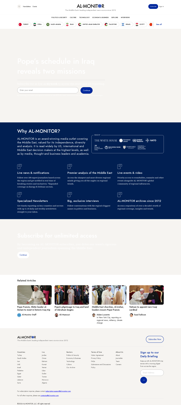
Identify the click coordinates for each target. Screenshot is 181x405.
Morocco (45, 380)
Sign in (161, 7)
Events (35, 7)
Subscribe (153, 7)
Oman (44, 358)
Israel (19, 367)
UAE (18, 364)
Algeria (44, 383)
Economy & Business (100, 18)
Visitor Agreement (97, 355)
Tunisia (44, 376)
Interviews (125, 18)
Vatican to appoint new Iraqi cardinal (143, 308)
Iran (18, 361)
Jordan (44, 355)
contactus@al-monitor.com (49, 395)
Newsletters (27, 7)
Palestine (20, 370)
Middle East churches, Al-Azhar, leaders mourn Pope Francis (108, 308)
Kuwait (44, 364)
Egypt (19, 373)
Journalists (119, 358)
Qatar (19, 376)
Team (118, 361)
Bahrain (44, 361)
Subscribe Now (155, 339)
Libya (43, 370)
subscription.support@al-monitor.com (58, 391)
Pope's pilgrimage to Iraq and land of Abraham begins (72, 308)
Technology (84, 18)
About (118, 355)
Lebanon (20, 380)
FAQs (93, 361)
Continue (23, 255)
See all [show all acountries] (159, 25)
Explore (114, 18)
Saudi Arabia (21, 358)
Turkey (19, 355)
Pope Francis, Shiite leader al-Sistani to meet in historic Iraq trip (33, 308)
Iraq (43, 352)
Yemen (44, 367)
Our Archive (70, 367)
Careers (118, 364)
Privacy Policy (96, 358)
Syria (19, 383)
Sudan (44, 373)
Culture (73, 18)
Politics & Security (59, 18)
